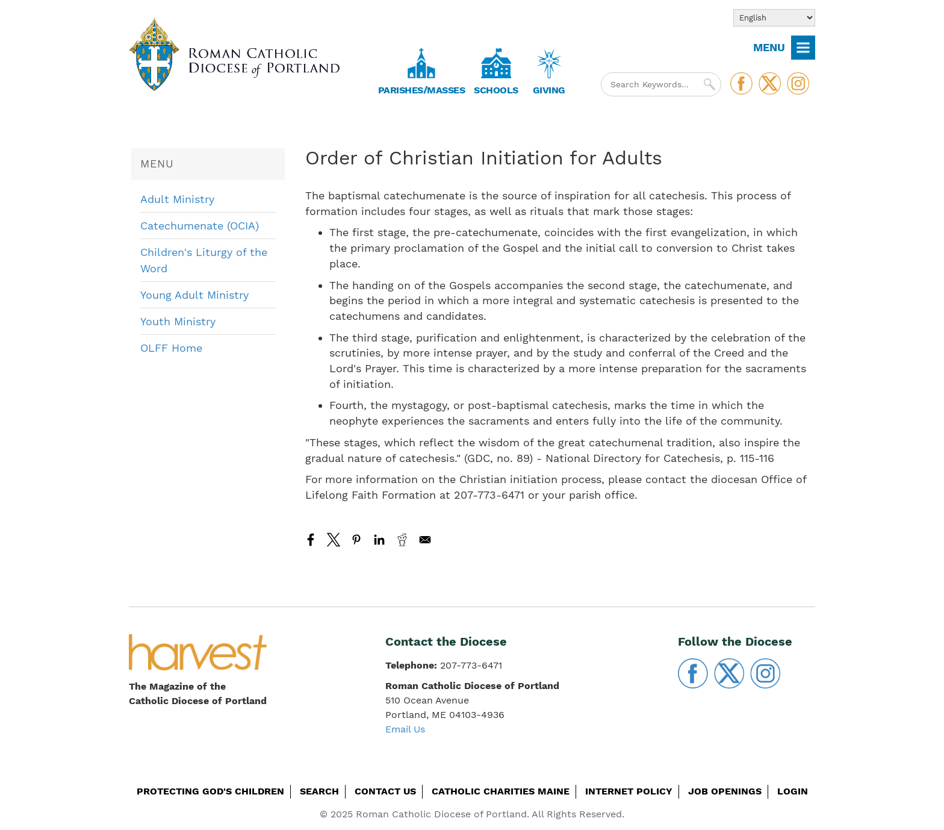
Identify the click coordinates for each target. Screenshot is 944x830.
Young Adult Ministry (194, 295)
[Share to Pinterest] (356, 540)
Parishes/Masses (421, 90)
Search (319, 791)
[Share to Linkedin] (379, 540)
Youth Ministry (178, 321)
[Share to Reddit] (402, 540)
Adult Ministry (177, 199)
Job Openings (725, 791)
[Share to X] (333, 540)
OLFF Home (171, 348)
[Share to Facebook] (311, 540)
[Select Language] (774, 18)
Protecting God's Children (210, 791)
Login (792, 791)
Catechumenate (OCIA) (199, 225)
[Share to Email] (425, 540)
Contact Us (385, 791)
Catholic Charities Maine (501, 791)
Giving (549, 90)
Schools (496, 90)
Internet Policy (628, 791)
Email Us (405, 729)
